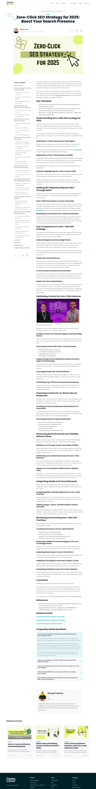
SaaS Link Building (34, 780)
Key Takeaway (18, 85)
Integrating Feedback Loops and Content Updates (22, 236)
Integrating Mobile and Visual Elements (22, 197)
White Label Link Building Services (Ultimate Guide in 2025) (47, 745)
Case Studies (73, 3)
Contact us (87, 3)
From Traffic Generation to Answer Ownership (23, 111)
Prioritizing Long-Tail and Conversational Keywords (21, 162)
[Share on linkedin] (81, 30)
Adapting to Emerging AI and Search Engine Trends (21, 232)
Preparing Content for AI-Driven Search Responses (21, 166)
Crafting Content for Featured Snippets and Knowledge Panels (22, 142)
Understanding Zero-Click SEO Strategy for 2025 (22, 89)
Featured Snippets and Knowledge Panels (23, 124)
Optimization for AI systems (37, 785)
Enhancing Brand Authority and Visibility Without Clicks (22, 180)
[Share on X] (73, 30)
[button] (22, 83)
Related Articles (18, 245)
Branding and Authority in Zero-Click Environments (22, 115)
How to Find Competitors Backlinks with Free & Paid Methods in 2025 (76, 745)
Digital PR (32, 787)
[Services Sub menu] (67, 3)
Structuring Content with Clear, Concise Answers (22, 147)
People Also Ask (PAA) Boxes (22, 127)
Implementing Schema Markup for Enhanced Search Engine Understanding (23, 152)
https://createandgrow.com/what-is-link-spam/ (50, 616)
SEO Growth (33, 782)
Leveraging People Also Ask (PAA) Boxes (23, 157)
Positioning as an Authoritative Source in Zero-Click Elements (22, 188)
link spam (39, 210)
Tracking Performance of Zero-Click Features (22, 217)
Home (51, 3)
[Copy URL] (69, 30)
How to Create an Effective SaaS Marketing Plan (19, 745)
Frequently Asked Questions (22, 248)
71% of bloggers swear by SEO (61, 95)
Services (64, 3)
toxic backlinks (77, 150)
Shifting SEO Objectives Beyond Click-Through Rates (22, 106)
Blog (80, 3)
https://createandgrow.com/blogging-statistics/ (50, 620)
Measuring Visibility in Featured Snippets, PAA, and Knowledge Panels (22, 222)
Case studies (54, 780)
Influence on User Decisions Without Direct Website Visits (22, 193)
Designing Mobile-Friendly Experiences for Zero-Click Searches (21, 202)
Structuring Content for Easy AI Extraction (22, 175)
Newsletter (54, 785)
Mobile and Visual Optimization (22, 134)
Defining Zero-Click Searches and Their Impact (22, 93)
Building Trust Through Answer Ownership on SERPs (22, 184)
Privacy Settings (76, 787)
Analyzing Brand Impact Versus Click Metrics (22, 227)
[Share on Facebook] (77, 30)
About (57, 3)
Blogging (38, 11)
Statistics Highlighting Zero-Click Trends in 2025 (23, 102)
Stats (52, 787)
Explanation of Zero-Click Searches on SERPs (23, 97)
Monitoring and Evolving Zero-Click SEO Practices (22, 212)
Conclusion (17, 240)
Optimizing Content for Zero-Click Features (22, 138)
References (17, 242)
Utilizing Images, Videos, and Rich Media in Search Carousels (22, 208)
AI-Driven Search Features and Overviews (22, 131)
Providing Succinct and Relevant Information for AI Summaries (22, 171)
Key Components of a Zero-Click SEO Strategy (22, 120)
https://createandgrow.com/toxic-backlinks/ (49, 623)
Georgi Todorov (24, 29)
